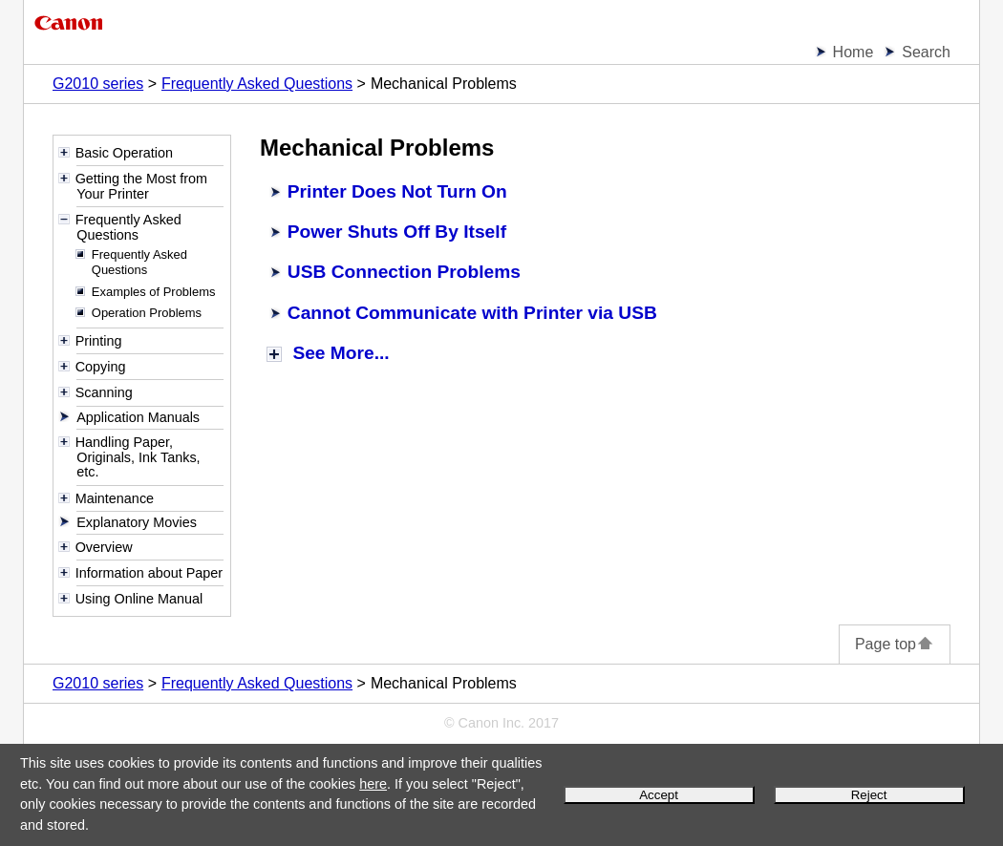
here (373, 784)
